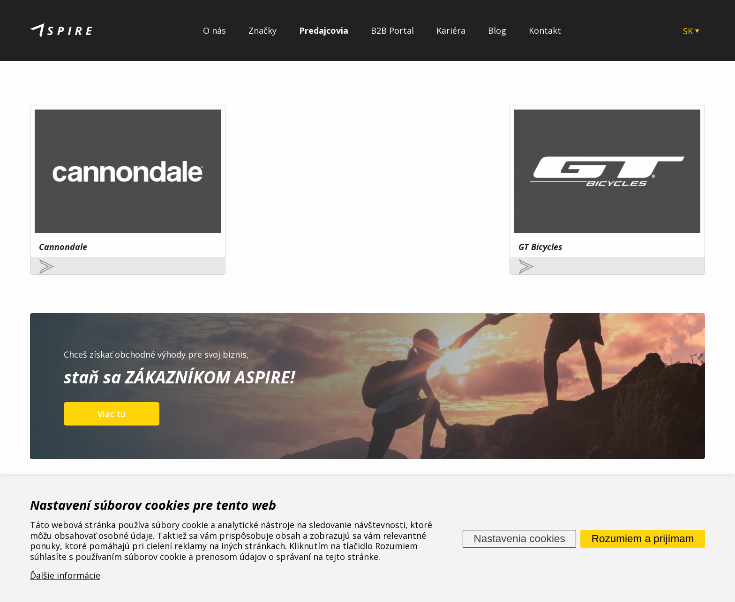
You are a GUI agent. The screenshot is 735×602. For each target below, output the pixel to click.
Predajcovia (323, 30)
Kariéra (450, 30)
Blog (497, 30)
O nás (214, 30)
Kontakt (545, 30)
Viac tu (112, 368)
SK (688, 31)
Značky (262, 30)
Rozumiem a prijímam (643, 538)
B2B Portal (392, 30)
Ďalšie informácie (65, 575)
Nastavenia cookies (519, 538)
